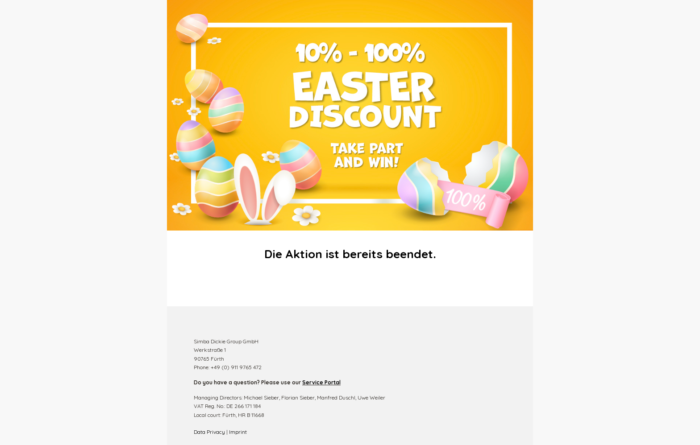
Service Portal (321, 382)
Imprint (238, 432)
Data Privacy (209, 432)
